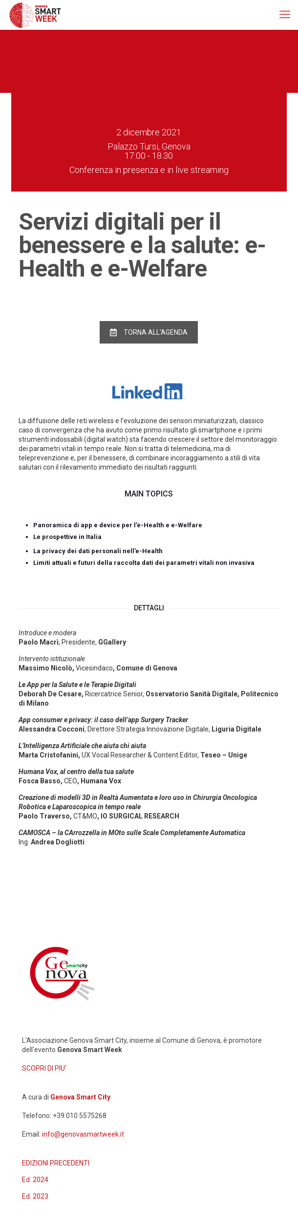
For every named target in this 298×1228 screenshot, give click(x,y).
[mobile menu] (285, 14)
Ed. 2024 (35, 1180)
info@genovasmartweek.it (83, 1134)
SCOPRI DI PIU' (44, 1068)
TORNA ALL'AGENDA (149, 332)
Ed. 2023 (35, 1196)
